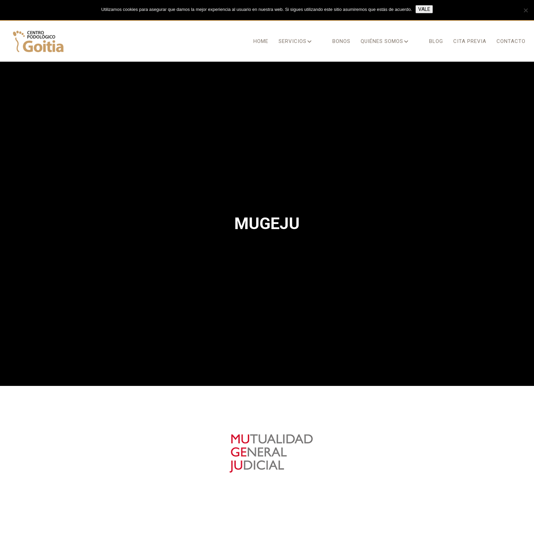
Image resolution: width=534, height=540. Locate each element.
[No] (525, 10)
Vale (424, 9)
